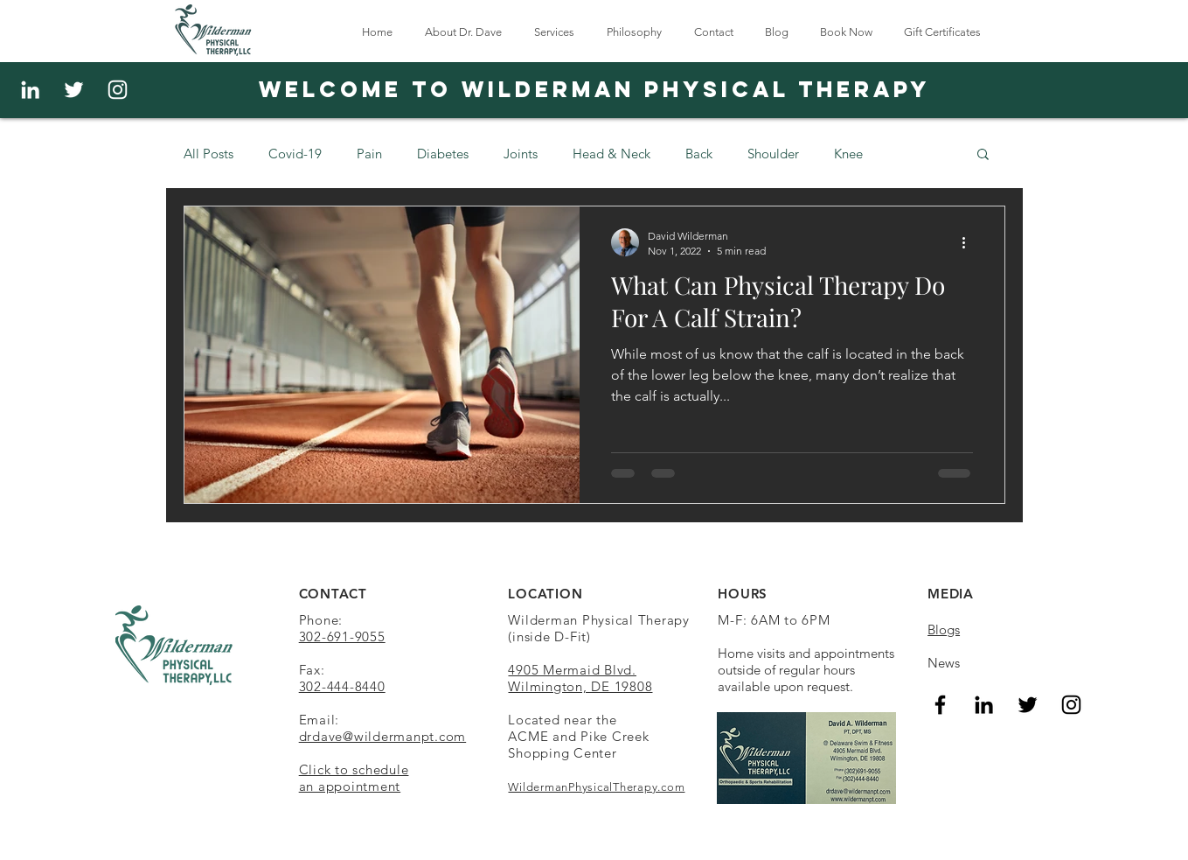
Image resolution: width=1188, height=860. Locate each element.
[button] (983, 155)
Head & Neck (611, 153)
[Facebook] (940, 704)
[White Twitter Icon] (74, 89)
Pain (369, 153)
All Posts (208, 153)
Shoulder (773, 153)
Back (698, 153)
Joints (521, 153)
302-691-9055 (342, 636)
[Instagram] (117, 89)
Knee (848, 153)
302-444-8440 (342, 686)
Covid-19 (295, 153)
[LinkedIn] (984, 704)
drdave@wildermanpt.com (383, 736)
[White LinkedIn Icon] (30, 89)
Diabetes (443, 153)
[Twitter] (1027, 704)
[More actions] (970, 242)
